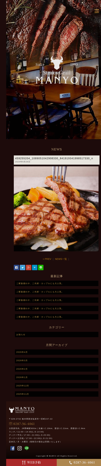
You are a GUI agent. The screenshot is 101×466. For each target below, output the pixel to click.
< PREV (55, 259)
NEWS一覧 (69, 259)
